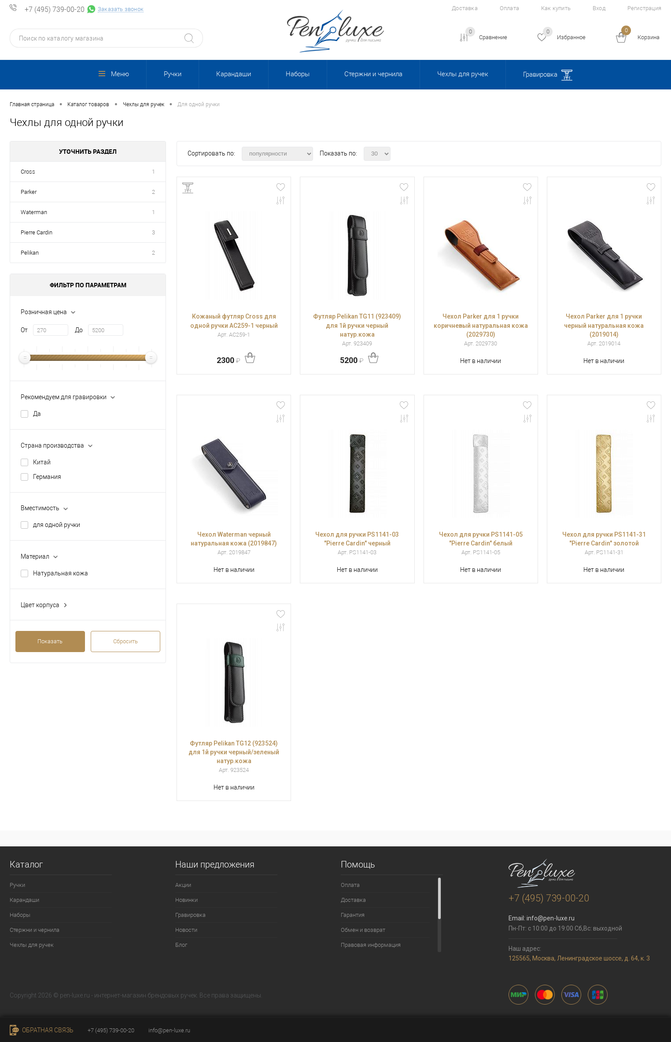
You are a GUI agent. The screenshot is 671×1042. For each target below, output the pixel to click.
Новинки (186, 900)
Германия (47, 476)
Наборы (298, 74)
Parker (29, 192)
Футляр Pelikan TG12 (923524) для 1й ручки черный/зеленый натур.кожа (233, 752)
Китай (42, 462)
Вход (599, 8)
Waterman (34, 212)
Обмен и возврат (363, 930)
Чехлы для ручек (462, 74)
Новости (186, 930)
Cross (28, 171)
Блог (181, 945)
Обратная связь (42, 1030)
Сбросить (125, 641)
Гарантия (353, 915)
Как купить (556, 8)
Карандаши (233, 74)
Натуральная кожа (60, 573)
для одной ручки (56, 524)
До (79, 330)
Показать (50, 641)
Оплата (509, 8)
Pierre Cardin (36, 232)
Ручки (172, 74)
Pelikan (30, 252)
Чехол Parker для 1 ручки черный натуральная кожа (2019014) (604, 325)
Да (37, 413)
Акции (183, 885)
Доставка (465, 8)
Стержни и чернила (373, 74)
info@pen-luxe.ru (551, 918)
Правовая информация (371, 945)
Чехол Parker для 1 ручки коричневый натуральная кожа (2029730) (481, 325)
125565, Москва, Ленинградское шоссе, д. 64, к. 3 (579, 958)
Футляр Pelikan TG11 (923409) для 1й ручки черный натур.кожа (357, 325)
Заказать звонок (121, 9)
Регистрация (644, 8)
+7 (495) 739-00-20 (55, 9)
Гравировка (547, 75)
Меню (114, 74)
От (24, 330)
